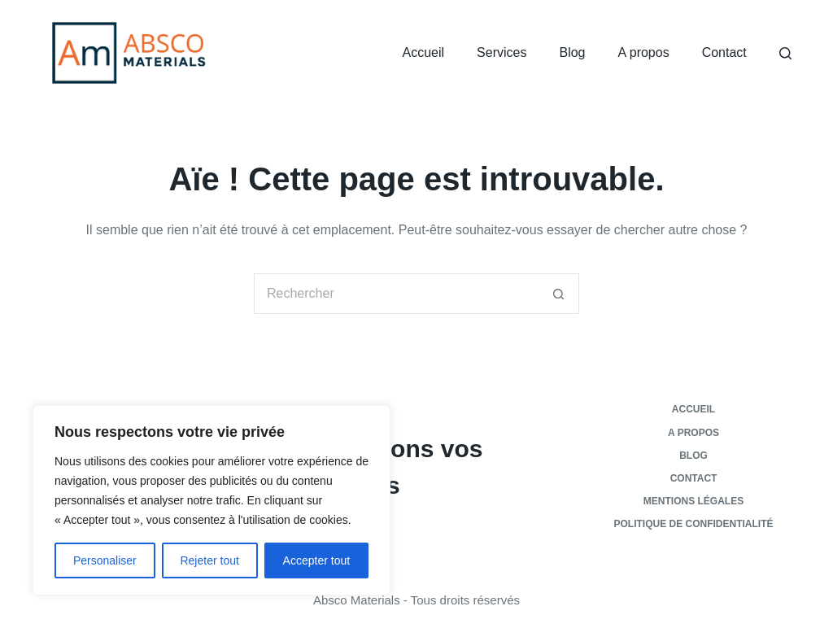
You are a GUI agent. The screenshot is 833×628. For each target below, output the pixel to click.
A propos (643, 52)
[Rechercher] (785, 53)
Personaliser (105, 560)
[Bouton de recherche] (559, 293)
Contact (724, 52)
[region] (211, 500)
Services (501, 52)
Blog (572, 52)
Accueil (424, 52)
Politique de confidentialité (694, 524)
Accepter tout (317, 560)
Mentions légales (693, 501)
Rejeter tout (209, 560)
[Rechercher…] (396, 293)
